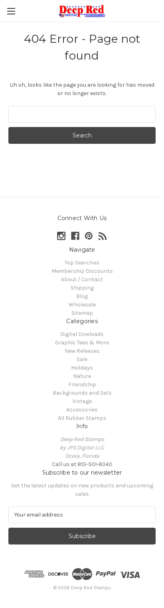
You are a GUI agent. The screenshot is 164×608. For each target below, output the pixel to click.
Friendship (82, 384)
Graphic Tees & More (82, 342)
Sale (82, 359)
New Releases (82, 351)
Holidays (82, 367)
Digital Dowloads (82, 334)
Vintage (82, 401)
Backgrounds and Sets (82, 392)
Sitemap (82, 313)
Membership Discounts (82, 271)
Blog (82, 296)
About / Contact (82, 279)
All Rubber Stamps (82, 418)
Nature (82, 376)
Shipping (82, 287)
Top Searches (82, 262)
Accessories (82, 409)
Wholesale (82, 304)
